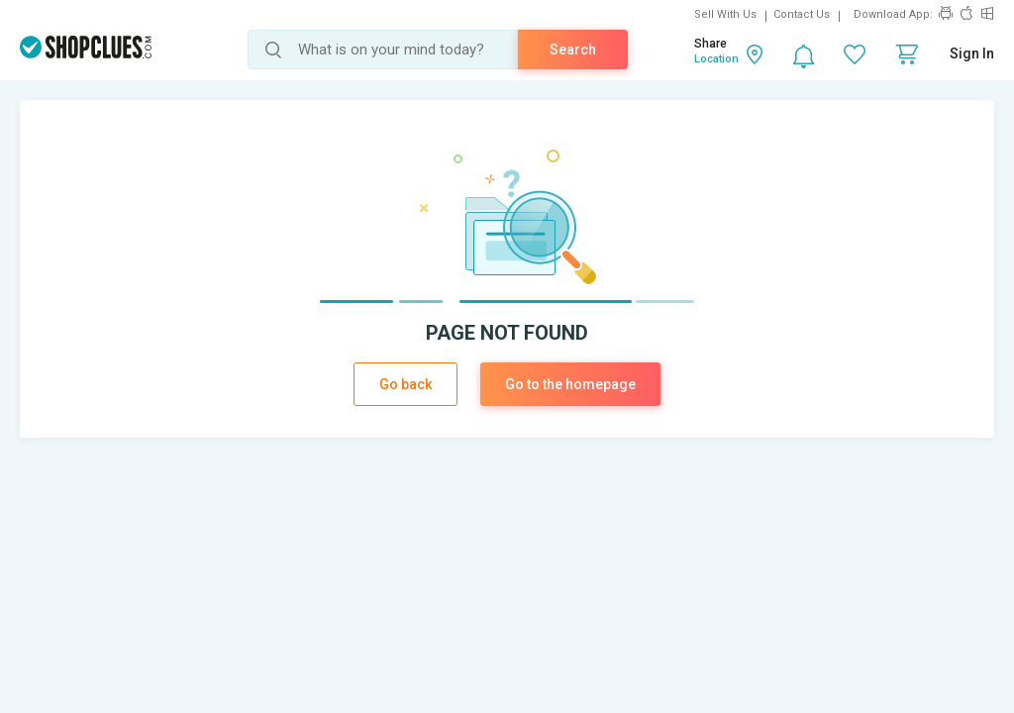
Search (573, 49)
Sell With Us (725, 14)
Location (716, 58)
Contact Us (801, 14)
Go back (405, 384)
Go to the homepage (570, 384)
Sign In (972, 53)
